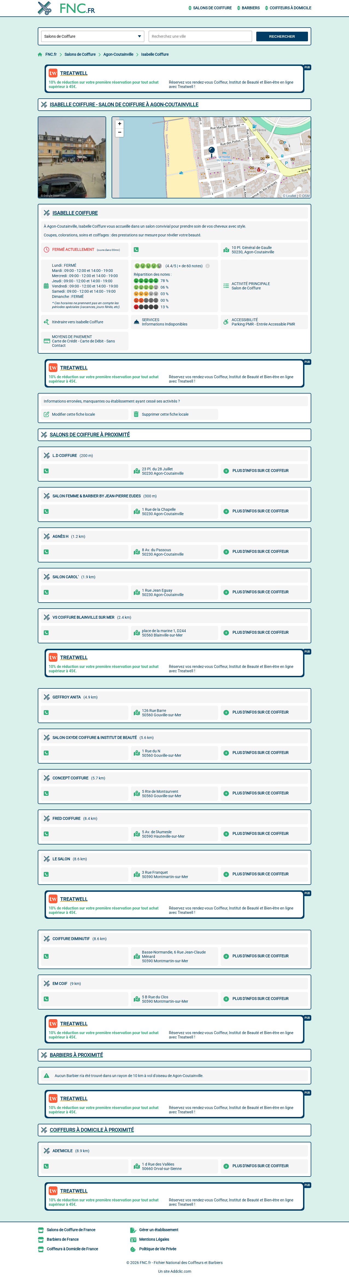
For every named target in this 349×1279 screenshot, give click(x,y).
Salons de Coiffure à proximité (90, 435)
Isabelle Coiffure (154, 54)
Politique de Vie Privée (157, 1249)
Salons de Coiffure (212, 8)
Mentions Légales (154, 1239)
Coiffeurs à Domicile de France (72, 1249)
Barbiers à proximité (76, 1055)
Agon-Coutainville (118, 54)
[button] (211, 152)
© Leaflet (289, 196)
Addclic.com (180, 1271)
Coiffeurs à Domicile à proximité (92, 1130)
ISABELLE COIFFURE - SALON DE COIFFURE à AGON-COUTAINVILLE (124, 104)
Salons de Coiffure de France (71, 1230)
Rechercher (282, 36)
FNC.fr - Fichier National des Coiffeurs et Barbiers (181, 1262)
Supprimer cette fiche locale (165, 414)
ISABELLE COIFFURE (75, 213)
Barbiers (251, 8)
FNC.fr (51, 54)
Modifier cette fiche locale (73, 414)
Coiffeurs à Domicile (290, 8)
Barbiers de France (62, 1239)
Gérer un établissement (158, 1230)
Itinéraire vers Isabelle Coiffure (77, 322)
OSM (306, 196)
